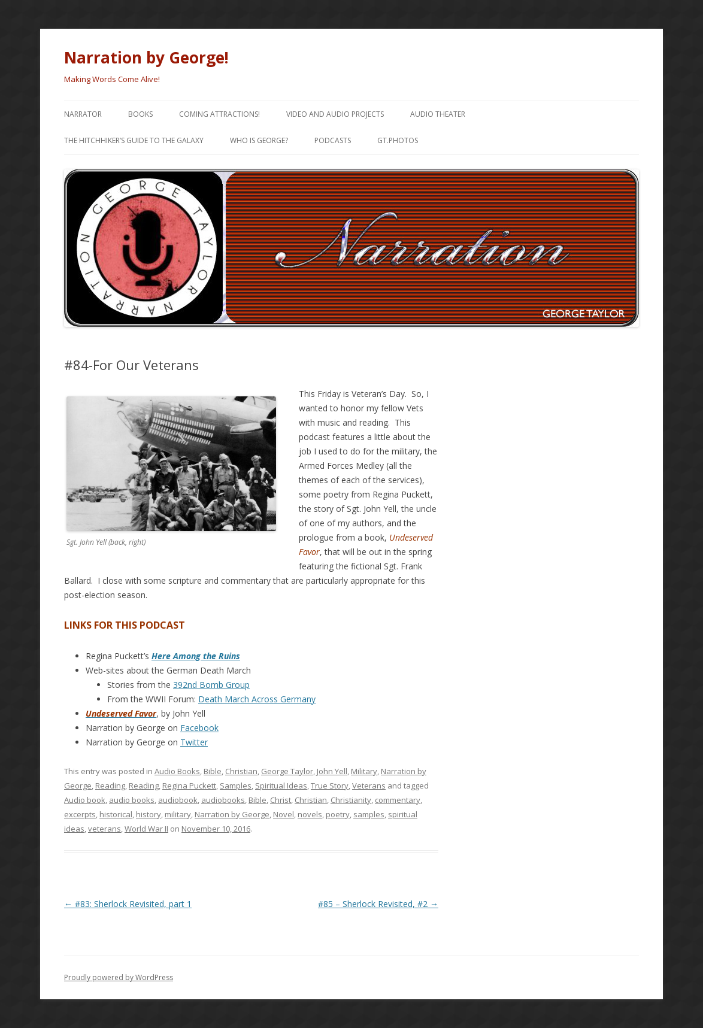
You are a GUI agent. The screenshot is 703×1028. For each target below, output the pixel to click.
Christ (280, 799)
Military (364, 771)
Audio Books (177, 771)
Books (140, 114)
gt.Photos (397, 140)
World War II (146, 828)
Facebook (199, 727)
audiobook (178, 799)
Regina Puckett (189, 785)
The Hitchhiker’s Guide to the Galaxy (134, 140)
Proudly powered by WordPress (118, 977)
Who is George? (259, 140)
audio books (131, 799)
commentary (397, 799)
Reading (110, 785)
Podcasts (332, 140)
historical (115, 814)
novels (310, 814)
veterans (104, 828)
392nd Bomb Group (211, 684)
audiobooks (223, 799)
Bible (213, 771)
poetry (338, 814)
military (178, 814)
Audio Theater (437, 114)
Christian (241, 771)
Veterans (369, 785)
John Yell (332, 771)
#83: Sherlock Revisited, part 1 (128, 903)
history (148, 814)
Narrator (83, 114)
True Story (330, 785)
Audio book (84, 799)
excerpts (80, 814)
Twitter (194, 742)
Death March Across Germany (257, 699)
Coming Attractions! (219, 114)
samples (368, 814)
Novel (283, 814)
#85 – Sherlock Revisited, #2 (378, 903)
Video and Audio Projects (335, 114)
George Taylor (287, 771)
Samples (235, 785)
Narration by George (232, 814)
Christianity (351, 799)
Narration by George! (146, 57)
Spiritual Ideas (281, 785)
